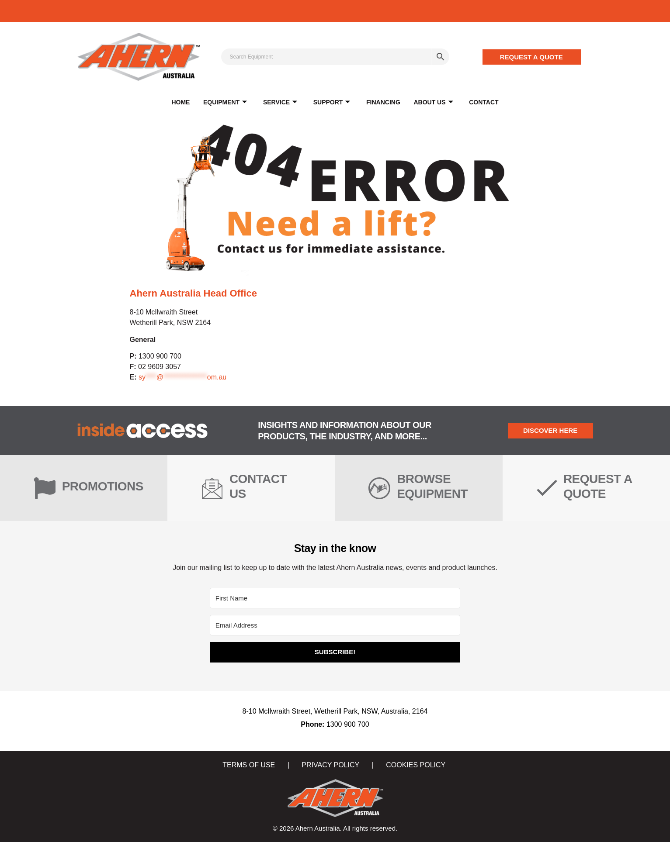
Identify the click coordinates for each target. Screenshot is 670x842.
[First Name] (335, 598)
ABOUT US (432, 103)
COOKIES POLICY (415, 765)
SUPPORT (332, 103)
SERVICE (281, 103)
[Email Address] (335, 625)
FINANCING (383, 102)
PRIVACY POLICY (330, 765)
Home (181, 102)
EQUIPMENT (225, 103)
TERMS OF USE (248, 765)
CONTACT (482, 102)
